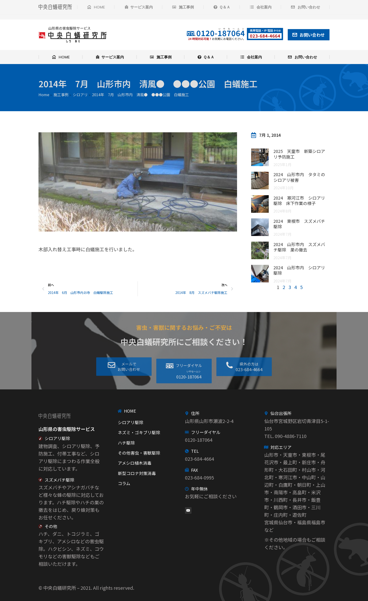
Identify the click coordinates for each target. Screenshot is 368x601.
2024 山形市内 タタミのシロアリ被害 (299, 177)
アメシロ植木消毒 (134, 463)
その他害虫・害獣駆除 (139, 453)
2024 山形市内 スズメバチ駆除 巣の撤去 (299, 247)
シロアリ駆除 (57, 438)
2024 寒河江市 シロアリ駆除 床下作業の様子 (299, 200)
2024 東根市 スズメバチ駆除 (299, 223)
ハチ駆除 (126, 443)
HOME (130, 411)
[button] (184, 384)
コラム (124, 483)
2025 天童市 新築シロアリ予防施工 (299, 154)
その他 (51, 526)
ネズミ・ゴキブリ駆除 (139, 432)
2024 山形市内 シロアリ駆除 (299, 270)
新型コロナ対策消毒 (137, 473)
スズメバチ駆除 (59, 480)
